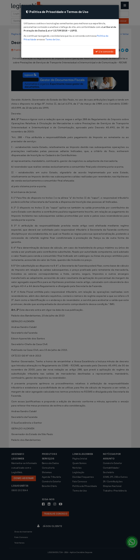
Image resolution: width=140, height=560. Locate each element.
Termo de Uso (52, 39)
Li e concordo (104, 51)
